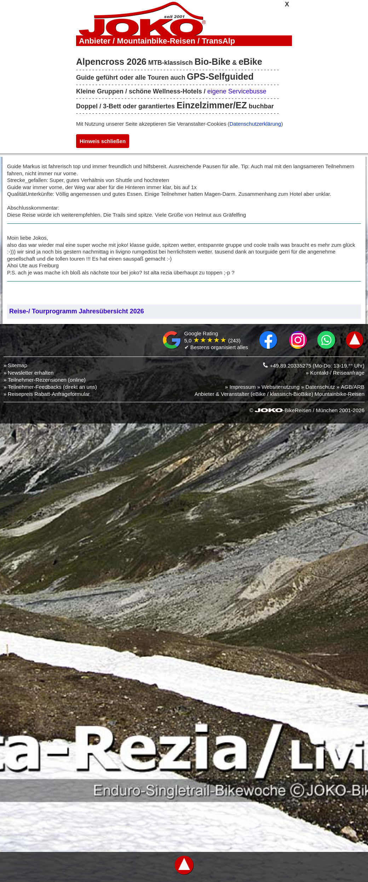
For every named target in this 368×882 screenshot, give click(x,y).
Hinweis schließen (103, 141)
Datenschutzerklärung (255, 124)
